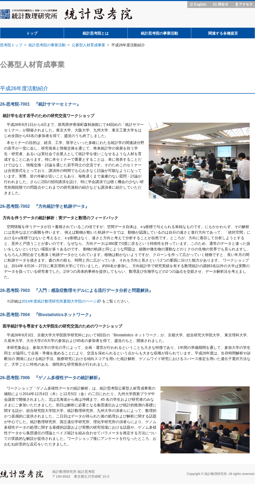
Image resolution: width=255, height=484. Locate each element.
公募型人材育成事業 (88, 45)
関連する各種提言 (223, 33)
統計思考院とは (96, 33)
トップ (31, 33)
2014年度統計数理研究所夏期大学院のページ (59, 301)
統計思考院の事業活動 (159, 33)
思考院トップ (11, 45)
